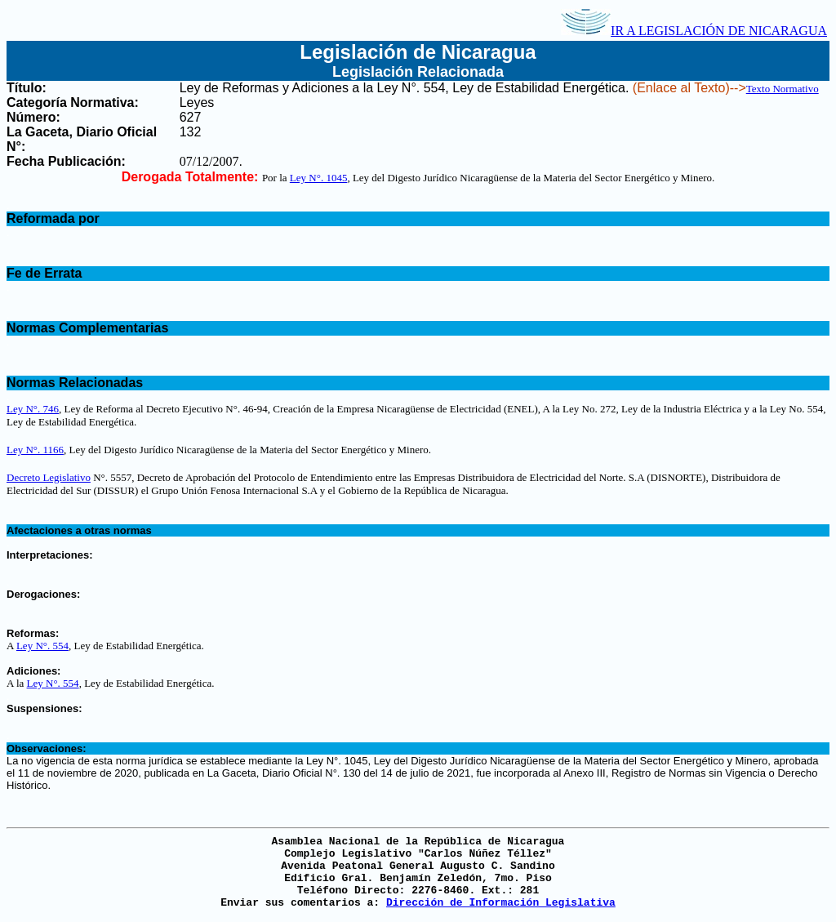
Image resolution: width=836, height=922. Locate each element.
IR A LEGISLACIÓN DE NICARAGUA (694, 31)
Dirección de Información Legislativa (501, 903)
